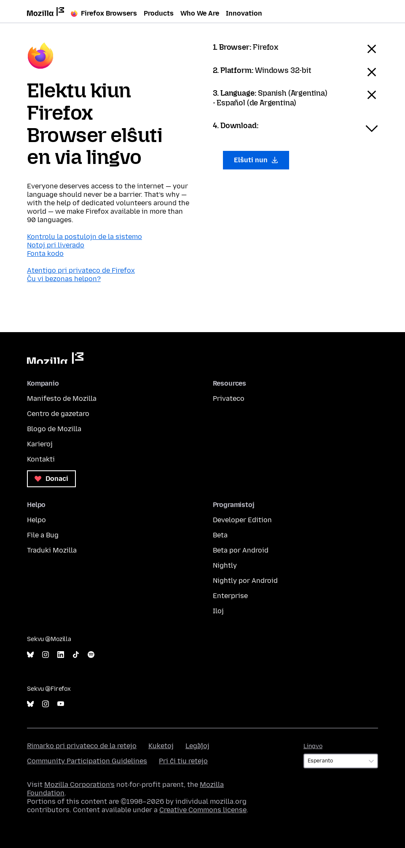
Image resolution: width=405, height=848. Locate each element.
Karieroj (40, 444)
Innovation (244, 13)
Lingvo (312, 746)
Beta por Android (240, 550)
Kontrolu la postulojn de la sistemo (84, 237)
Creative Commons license (203, 810)
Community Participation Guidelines (87, 761)
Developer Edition (242, 520)
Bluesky (30, 654)
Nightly (225, 565)
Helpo (36, 520)
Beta (220, 535)
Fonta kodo (45, 254)
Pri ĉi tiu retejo (183, 761)
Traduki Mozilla (52, 550)
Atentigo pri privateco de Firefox (81, 270)
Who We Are (199, 13)
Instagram (45, 654)
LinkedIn (60, 654)
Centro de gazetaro (58, 414)
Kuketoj (161, 746)
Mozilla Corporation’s (79, 785)
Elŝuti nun (256, 160)
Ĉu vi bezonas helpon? (64, 279)
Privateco (228, 398)
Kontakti (41, 459)
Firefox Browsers (104, 13)
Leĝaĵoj (197, 746)
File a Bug (43, 535)
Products (159, 13)
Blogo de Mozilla (54, 429)
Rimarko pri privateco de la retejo (82, 746)
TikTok (75, 654)
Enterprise (230, 596)
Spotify (91, 654)
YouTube (60, 704)
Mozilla (55, 358)
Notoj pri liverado (55, 245)
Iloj (218, 611)
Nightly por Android (245, 581)
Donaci (51, 479)
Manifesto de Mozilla (62, 398)
